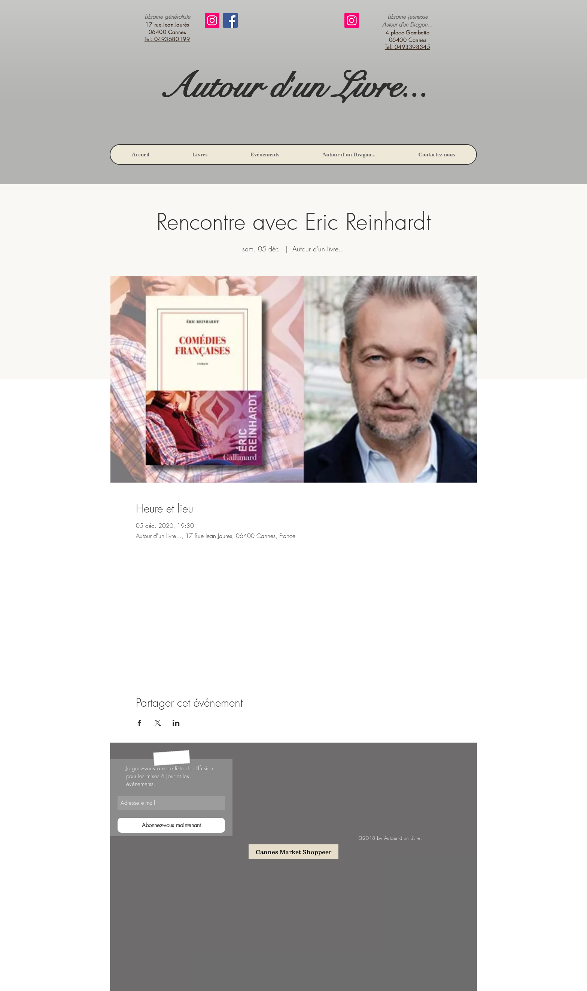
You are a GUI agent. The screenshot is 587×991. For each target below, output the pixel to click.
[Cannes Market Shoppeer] (293, 851)
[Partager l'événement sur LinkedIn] (176, 723)
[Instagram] (212, 20)
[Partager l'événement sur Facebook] (139, 723)
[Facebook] (230, 20)
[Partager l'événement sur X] (157, 723)
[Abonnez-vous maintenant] (171, 825)
